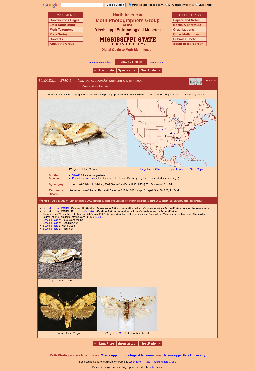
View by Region (131, 61)
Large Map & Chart (150, 169)
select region (157, 62)
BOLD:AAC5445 (86, 211)
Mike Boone (156, 367)
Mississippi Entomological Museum (127, 355)
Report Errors (175, 169)
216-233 (97, 216)
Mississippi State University (185, 355)
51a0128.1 (78, 175)
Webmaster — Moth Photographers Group (152, 361)
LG (119, 333)
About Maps (196, 169)
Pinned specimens (82, 178)
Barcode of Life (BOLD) (56, 208)
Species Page (50, 219)
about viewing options (100, 62)
